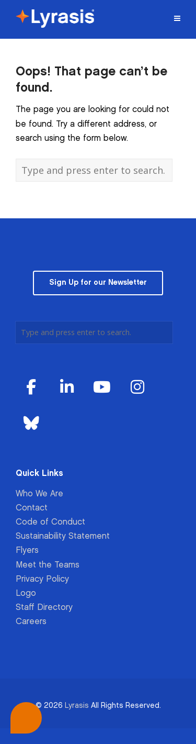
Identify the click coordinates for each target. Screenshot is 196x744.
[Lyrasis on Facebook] (31, 387)
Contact (32, 508)
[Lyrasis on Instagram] (137, 387)
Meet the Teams (47, 565)
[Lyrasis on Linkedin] (67, 387)
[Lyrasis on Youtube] (102, 387)
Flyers (27, 550)
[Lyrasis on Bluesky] (31, 423)
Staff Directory (44, 608)
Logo (26, 593)
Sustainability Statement (63, 536)
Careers (31, 622)
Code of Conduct (50, 522)
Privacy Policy (42, 579)
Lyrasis (77, 705)
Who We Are (39, 494)
